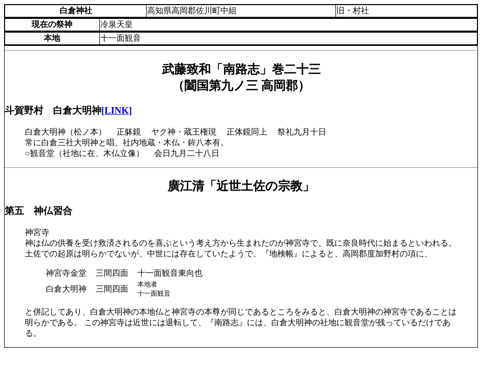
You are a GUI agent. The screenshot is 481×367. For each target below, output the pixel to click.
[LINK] (116, 110)
